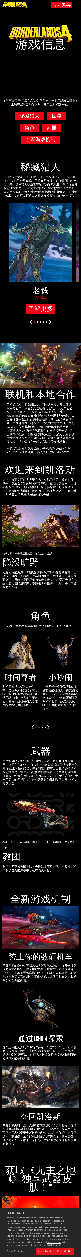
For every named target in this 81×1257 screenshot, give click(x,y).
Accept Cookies (45, 1251)
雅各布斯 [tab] (57, 842)
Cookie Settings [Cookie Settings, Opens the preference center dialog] (15, 1251)
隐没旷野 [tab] (7, 553)
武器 (52, 127)
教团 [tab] (4, 842)
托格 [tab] (4, 847)
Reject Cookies (64, 1251)
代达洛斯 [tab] (25, 842)
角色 (30, 127)
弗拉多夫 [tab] (70, 842)
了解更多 (40, 309)
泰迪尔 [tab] (36, 842)
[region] (40, 1232)
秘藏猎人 (29, 115)
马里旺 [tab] (46, 842)
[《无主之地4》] (15, 5)
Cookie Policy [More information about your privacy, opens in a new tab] (54, 1245)
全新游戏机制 (41, 139)
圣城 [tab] (49, 553)
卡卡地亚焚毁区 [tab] (23, 553)
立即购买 (62, 5)
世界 (57, 115)
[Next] (50, 322)
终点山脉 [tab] (40, 553)
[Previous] (31, 322)
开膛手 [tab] (13, 842)
